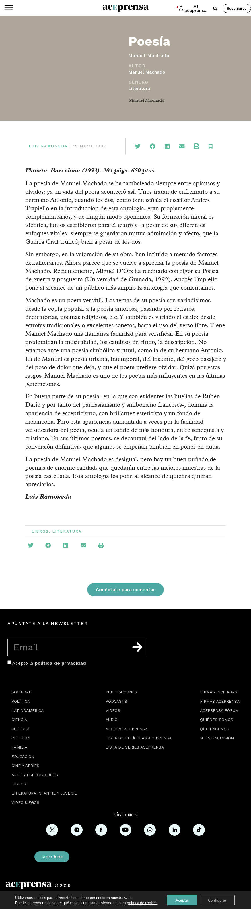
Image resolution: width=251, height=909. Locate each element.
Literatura (139, 88)
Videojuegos (25, 802)
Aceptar (181, 900)
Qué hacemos (214, 729)
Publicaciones (121, 692)
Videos (113, 710)
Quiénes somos (216, 719)
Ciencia (19, 719)
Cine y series (25, 765)
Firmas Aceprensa (220, 701)
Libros (40, 531)
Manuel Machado (147, 72)
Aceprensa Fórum (219, 710)
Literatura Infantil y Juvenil (44, 793)
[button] (215, 9)
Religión (20, 738)
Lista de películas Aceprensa (139, 738)
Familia (19, 747)
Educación (22, 756)
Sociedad (21, 692)
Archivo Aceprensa (126, 729)
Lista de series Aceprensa (135, 747)
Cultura (20, 729)
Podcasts (116, 701)
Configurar (217, 900)
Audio (112, 719)
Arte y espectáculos (34, 774)
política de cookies (141, 902)
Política (20, 701)
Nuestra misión (217, 738)
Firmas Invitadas (218, 692)
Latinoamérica (27, 710)
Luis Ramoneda (48, 146)
